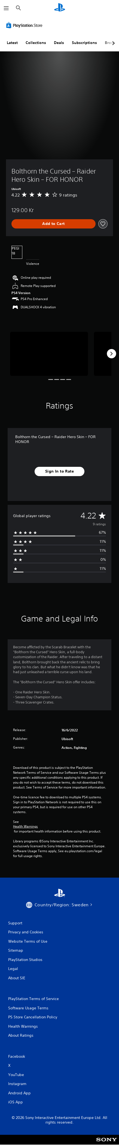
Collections (36, 42)
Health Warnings (25, 826)
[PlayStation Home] (59, 8)
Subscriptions (84, 42)
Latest (12, 42)
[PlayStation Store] (25, 25)
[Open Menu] (6, 8)
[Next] (111, 353)
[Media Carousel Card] (49, 354)
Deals (59, 42)
